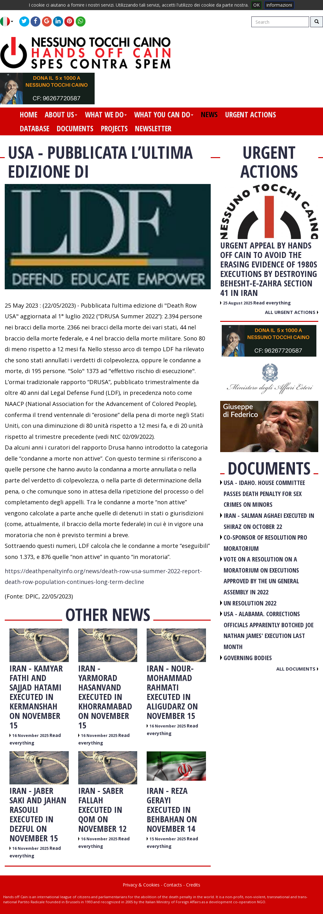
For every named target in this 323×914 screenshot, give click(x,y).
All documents (297, 669)
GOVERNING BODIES (248, 657)
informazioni (279, 5)
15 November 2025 (168, 839)
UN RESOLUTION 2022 (250, 603)
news (209, 114)
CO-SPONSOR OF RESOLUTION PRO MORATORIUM (265, 543)
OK (256, 5)
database (34, 128)
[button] (9, 21)
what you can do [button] (163, 114)
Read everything (272, 303)
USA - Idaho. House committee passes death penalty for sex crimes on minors (264, 493)
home (28, 114)
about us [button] (61, 114)
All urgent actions (291, 312)
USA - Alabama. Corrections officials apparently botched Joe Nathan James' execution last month (269, 630)
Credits (193, 885)
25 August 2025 (238, 303)
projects (114, 128)
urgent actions (250, 114)
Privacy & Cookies (141, 885)
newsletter (153, 128)
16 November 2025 (31, 735)
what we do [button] (106, 114)
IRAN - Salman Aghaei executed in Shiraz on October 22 (269, 521)
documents (75, 128)
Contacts (173, 885)
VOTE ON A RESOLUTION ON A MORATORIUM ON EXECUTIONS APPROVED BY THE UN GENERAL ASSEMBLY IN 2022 (261, 575)
